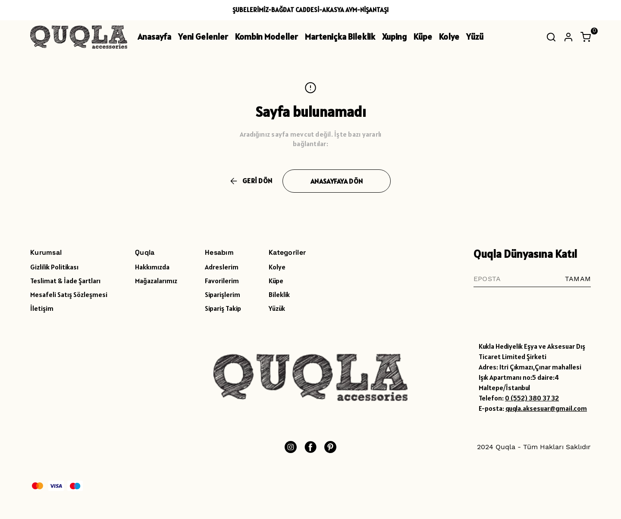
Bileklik (279, 294)
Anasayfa (154, 36)
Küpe (423, 36)
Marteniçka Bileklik (340, 36)
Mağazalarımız (156, 280)
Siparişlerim (222, 294)
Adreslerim (221, 267)
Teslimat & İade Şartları (65, 280)
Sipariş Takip (223, 308)
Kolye (449, 36)
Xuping (394, 36)
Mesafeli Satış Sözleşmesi (68, 294)
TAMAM (578, 279)
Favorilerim (222, 280)
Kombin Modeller (266, 36)
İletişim (41, 308)
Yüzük (477, 36)
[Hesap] (568, 37)
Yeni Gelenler (203, 36)
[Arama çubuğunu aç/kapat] (551, 37)
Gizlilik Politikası (54, 267)
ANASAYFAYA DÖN (336, 181)
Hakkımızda (152, 267)
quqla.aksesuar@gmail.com (546, 408)
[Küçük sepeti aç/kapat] (585, 37)
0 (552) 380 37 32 (532, 398)
